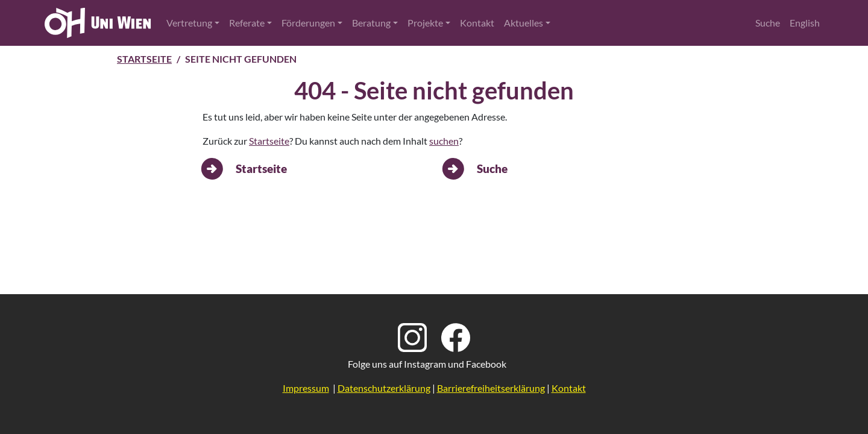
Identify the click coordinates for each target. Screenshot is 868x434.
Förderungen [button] (308, 22)
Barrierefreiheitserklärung (491, 388)
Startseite (144, 58)
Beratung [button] (371, 22)
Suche (767, 22)
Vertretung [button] (189, 22)
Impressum (306, 388)
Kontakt (477, 22)
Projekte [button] (425, 22)
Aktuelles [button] (523, 22)
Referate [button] (247, 22)
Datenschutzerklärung (384, 388)
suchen (444, 140)
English (805, 22)
